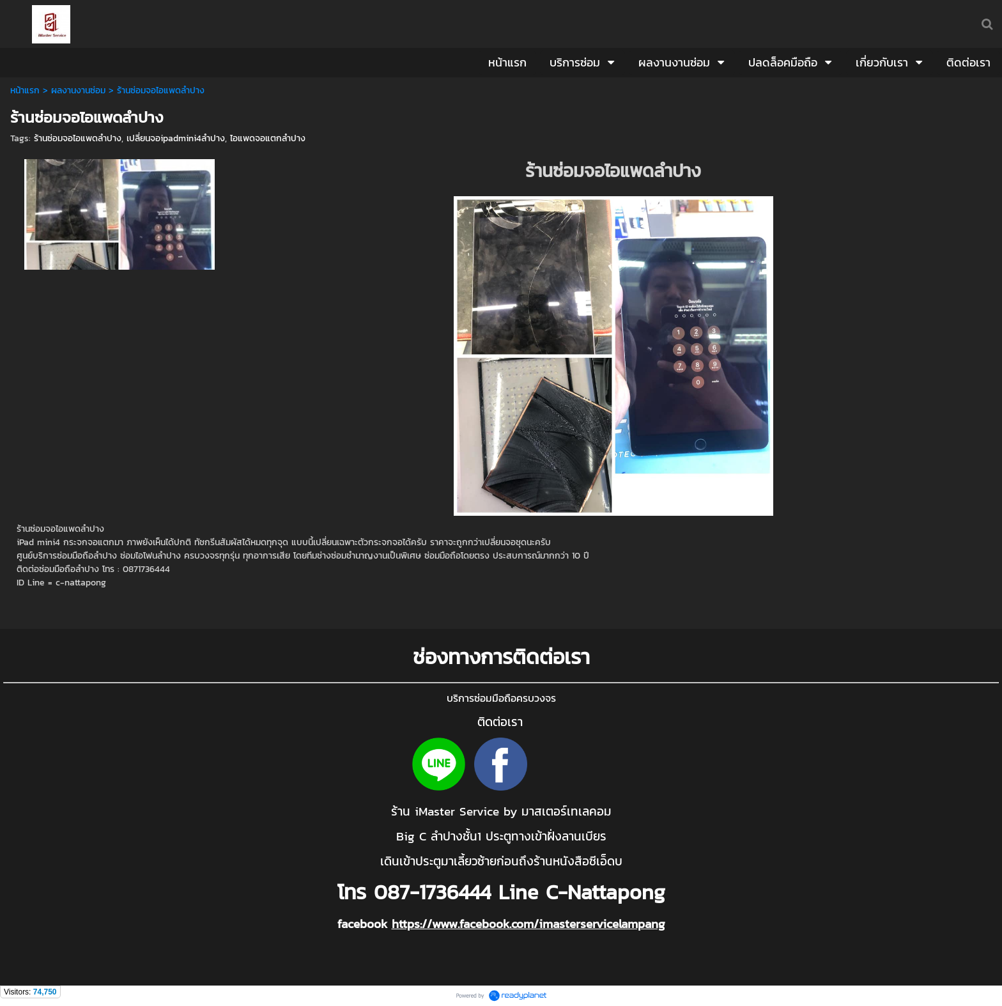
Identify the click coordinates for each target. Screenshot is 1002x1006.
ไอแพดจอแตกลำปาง (267, 138)
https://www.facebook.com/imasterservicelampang (528, 923)
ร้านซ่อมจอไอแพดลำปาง (77, 138)
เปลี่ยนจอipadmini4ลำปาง (176, 138)
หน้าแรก (25, 90)
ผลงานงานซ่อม (78, 90)
